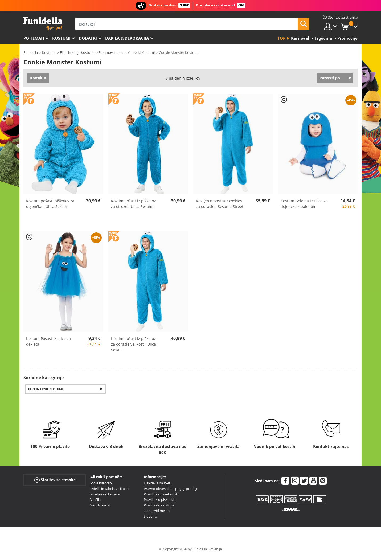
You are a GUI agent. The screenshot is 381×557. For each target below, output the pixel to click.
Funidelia (30, 52)
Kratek (36, 77)
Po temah (33, 38)
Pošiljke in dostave (105, 494)
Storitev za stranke (55, 480)
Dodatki (88, 38)
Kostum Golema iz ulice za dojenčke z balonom (304, 203)
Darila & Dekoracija (127, 38)
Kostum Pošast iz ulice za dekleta (48, 341)
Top (281, 38)
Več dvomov (100, 505)
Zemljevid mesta (157, 510)
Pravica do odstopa (159, 505)
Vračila (95, 499)
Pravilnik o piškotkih (160, 499)
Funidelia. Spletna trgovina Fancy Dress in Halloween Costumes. (42, 24)
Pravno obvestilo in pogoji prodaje (171, 488)
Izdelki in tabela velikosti (109, 488)
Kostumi (61, 38)
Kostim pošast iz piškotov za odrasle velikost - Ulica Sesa (133, 344)
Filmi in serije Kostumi (77, 52)
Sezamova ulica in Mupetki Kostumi (127, 52)
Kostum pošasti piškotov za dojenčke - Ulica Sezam (50, 203)
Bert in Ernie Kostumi (45, 389)
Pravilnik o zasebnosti (161, 494)
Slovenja (150, 516)
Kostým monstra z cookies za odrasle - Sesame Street (219, 203)
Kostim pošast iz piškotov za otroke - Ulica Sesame (133, 203)
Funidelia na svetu (158, 483)
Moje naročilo (101, 483)
